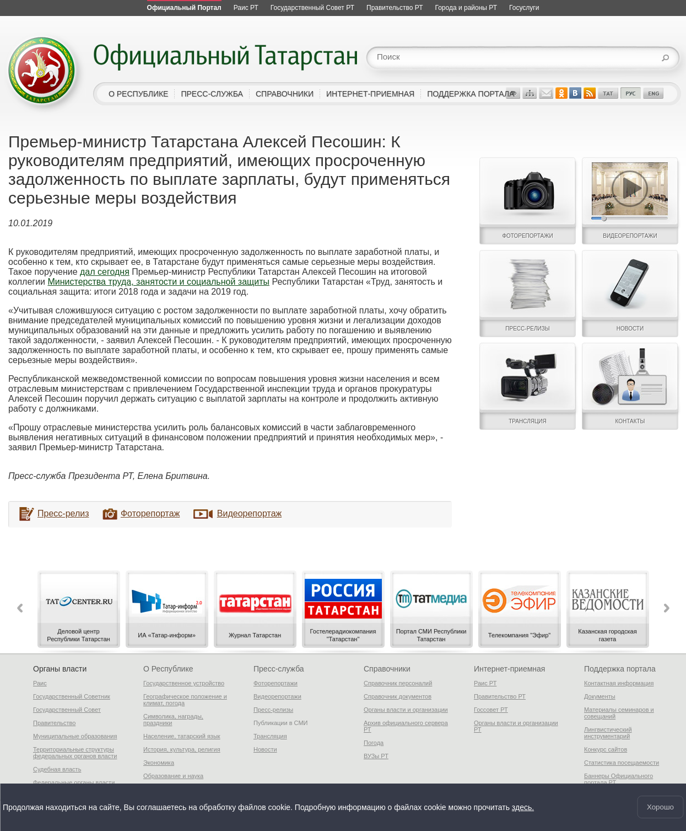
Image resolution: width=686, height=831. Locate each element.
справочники (285, 93)
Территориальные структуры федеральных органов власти (75, 752)
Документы (599, 696)
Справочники (387, 668)
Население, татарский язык (181, 736)
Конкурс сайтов (605, 749)
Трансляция (270, 736)
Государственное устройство (183, 683)
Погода (373, 742)
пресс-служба (212, 93)
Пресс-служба (278, 668)
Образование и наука (173, 776)
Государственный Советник (71, 696)
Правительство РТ (500, 696)
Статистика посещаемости (621, 762)
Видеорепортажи (277, 696)
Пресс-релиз (63, 513)
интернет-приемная (370, 93)
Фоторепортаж (150, 513)
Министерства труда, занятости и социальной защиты (158, 281)
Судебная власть (57, 769)
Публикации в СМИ (280, 723)
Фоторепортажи (275, 683)
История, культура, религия (181, 749)
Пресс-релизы (273, 709)
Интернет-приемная (509, 668)
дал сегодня (104, 271)
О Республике (168, 668)
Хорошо (660, 806)
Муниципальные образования (75, 736)
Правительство (54, 723)
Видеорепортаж (249, 513)
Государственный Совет (67, 709)
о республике (138, 93)
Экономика (158, 762)
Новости (265, 749)
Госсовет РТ (491, 709)
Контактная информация (618, 683)
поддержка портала (470, 93)
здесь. (523, 806)
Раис (40, 683)
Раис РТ (485, 683)
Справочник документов (397, 696)
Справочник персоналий (398, 683)
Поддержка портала (620, 668)
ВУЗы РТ (376, 756)
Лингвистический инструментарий (608, 732)
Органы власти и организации (406, 709)
